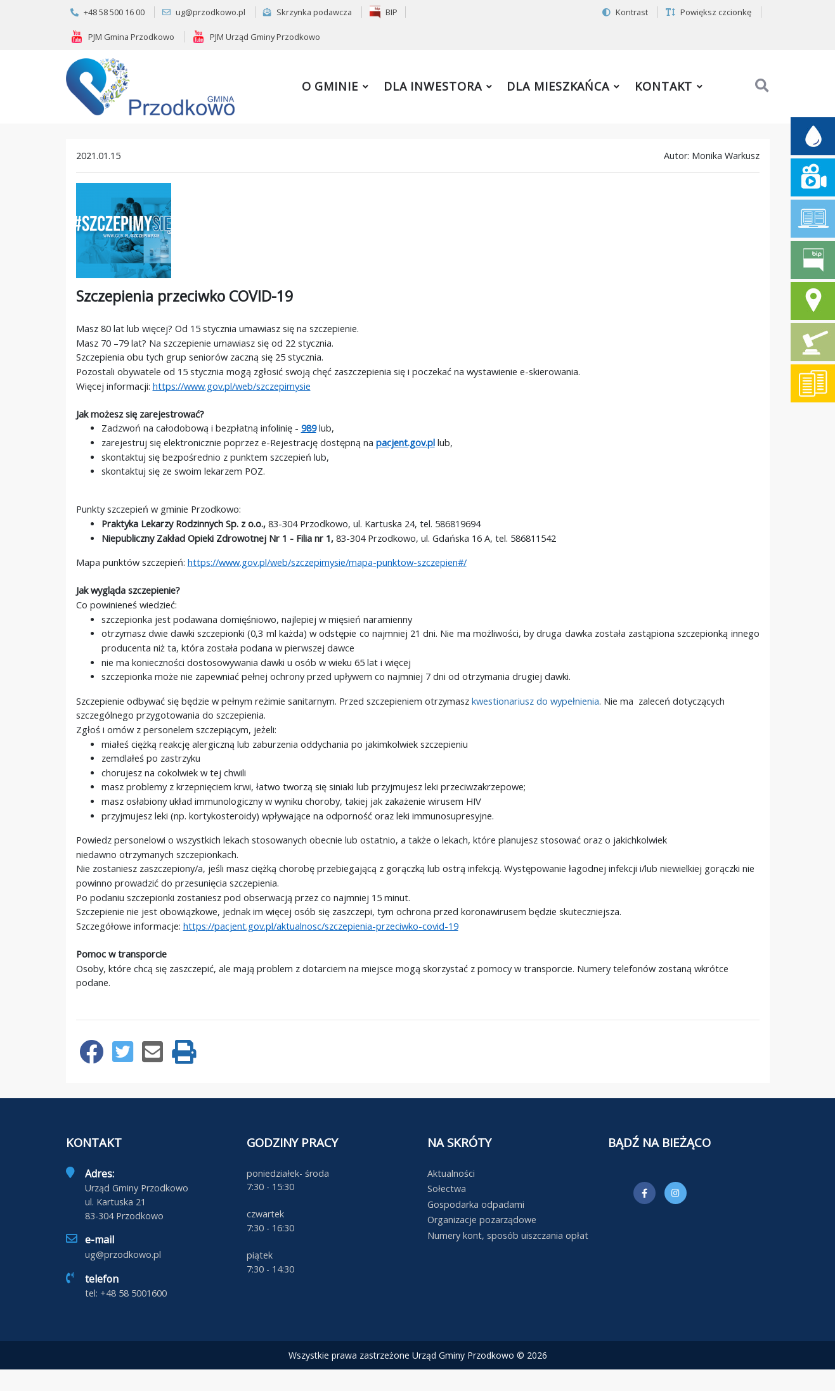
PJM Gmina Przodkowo (122, 36)
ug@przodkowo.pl (203, 12)
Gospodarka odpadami (475, 1204)
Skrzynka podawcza (307, 12)
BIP (384, 12)
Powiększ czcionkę (708, 12)
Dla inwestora (433, 86)
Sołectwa (446, 1189)
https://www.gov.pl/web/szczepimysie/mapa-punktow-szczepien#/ (327, 562)
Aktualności (451, 1173)
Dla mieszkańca (558, 86)
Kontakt (663, 86)
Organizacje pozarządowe (481, 1220)
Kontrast (625, 12)
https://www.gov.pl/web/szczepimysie (232, 386)
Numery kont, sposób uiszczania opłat (507, 1235)
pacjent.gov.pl (405, 442)
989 (308, 427)
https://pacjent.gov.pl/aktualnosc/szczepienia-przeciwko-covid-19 (320, 926)
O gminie (330, 86)
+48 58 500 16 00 (107, 12)
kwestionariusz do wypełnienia (535, 701)
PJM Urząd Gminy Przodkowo (256, 36)
